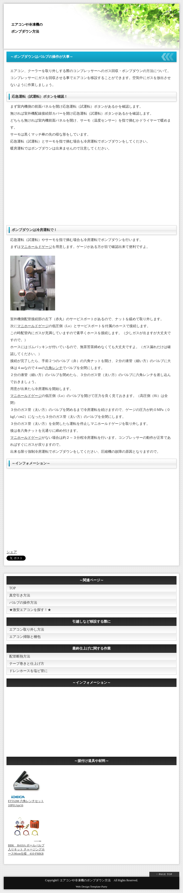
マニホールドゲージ (36, 247)
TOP (12, 588)
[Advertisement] (91, 190)
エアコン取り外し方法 (26, 629)
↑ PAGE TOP (164, 874)
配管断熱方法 (19, 656)
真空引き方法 (19, 595)
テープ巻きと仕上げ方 (26, 664)
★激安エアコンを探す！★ (30, 610)
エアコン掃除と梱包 (25, 637)
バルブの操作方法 (23, 602)
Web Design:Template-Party (91, 886)
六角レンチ (54, 368)
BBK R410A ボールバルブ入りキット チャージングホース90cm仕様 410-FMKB (26, 850)
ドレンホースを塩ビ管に (28, 671)
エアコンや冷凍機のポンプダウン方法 (85, 880)
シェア (11, 552)
